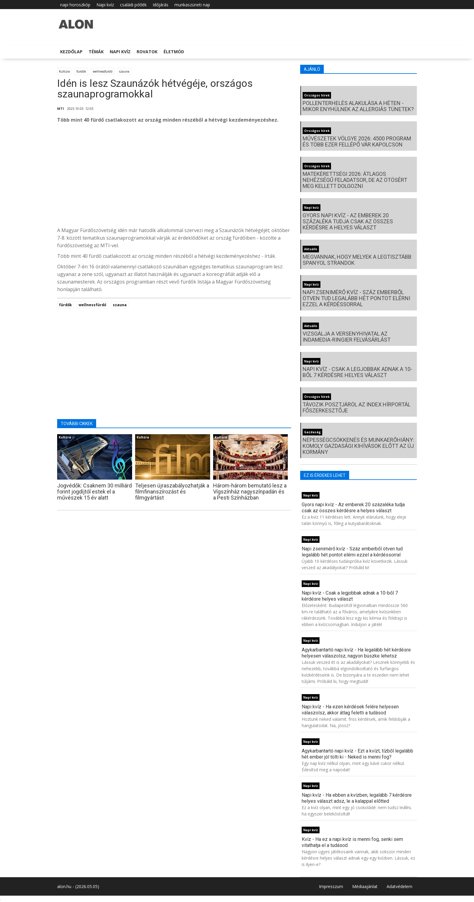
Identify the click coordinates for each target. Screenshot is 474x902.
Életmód (174, 51)
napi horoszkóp (75, 5)
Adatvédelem (399, 886)
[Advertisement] (174, 176)
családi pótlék (133, 5)
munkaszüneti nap (192, 5)
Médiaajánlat (365, 886)
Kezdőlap (71, 51)
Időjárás (160, 5)
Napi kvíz (105, 5)
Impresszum (331, 886)
